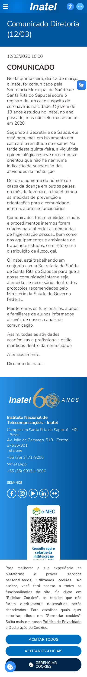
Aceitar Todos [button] (43, 639)
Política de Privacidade (62, 621)
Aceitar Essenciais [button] (43, 651)
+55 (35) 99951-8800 (26, 471)
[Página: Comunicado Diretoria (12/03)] (43, 23)
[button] (43, 6)
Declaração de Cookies (28, 627)
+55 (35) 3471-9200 (25, 457)
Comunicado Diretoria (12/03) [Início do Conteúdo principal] (43, 29)
